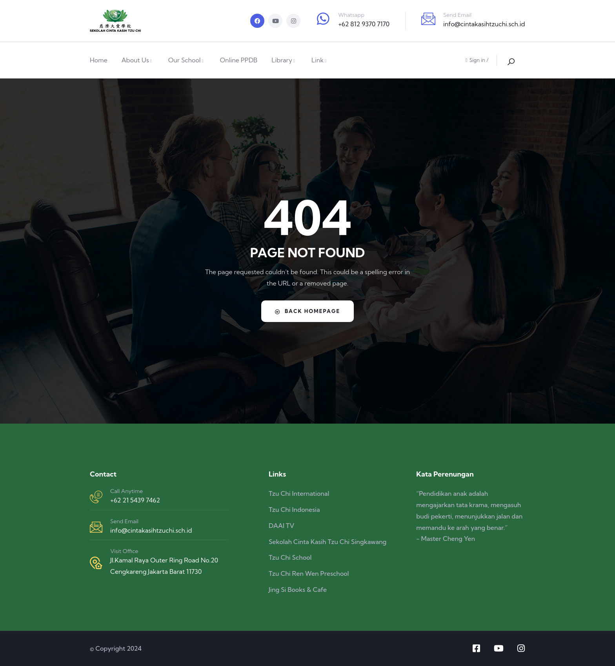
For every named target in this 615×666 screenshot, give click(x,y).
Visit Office (124, 551)
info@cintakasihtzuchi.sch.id (484, 24)
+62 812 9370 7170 (363, 24)
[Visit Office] (96, 563)
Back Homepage (307, 311)
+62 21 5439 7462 (135, 500)
